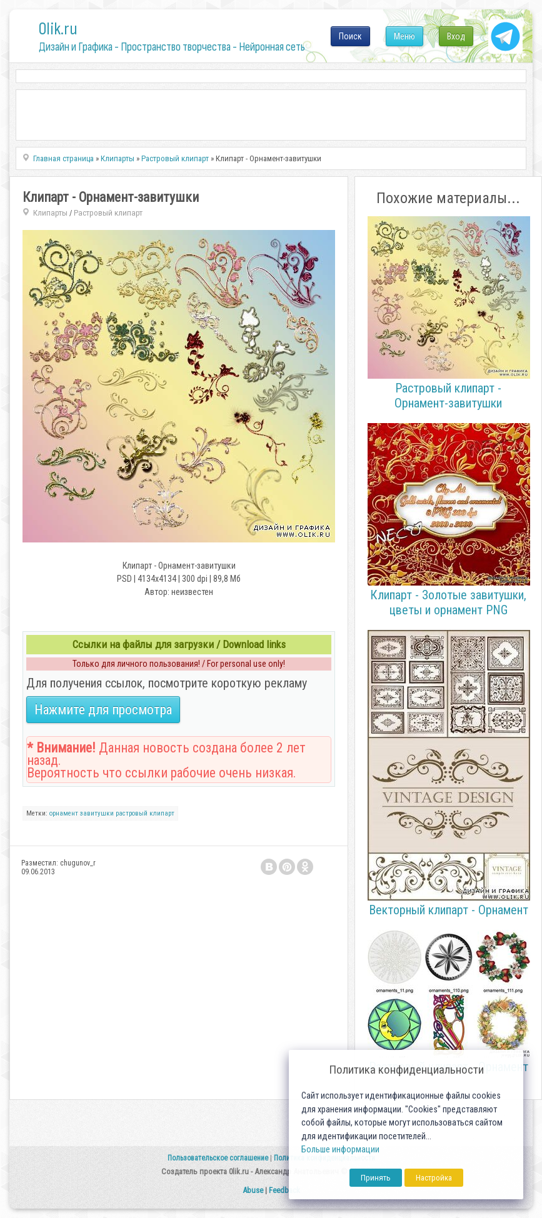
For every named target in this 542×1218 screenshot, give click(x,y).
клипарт (161, 813)
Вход (456, 36)
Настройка (434, 1177)
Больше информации (340, 1149)
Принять (376, 1177)
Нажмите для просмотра (103, 709)
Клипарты (50, 212)
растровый (132, 813)
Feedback (284, 1190)
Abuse (253, 1190)
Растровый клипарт (108, 212)
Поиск (350, 36)
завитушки (97, 813)
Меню (404, 36)
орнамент (63, 813)
